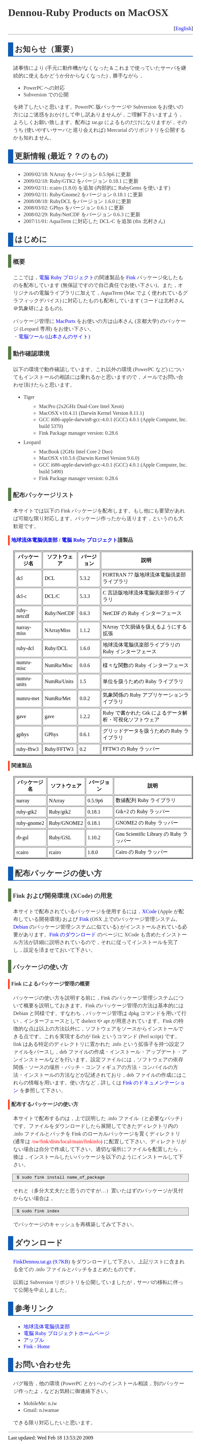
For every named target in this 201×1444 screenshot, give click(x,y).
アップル (34, 1340)
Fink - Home (37, 1346)
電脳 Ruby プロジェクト (66, 277)
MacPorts (65, 321)
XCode (149, 911)
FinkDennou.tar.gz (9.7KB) (41, 1261)
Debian (20, 927)
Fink (131, 277)
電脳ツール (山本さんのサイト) (54, 336)
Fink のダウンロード (72, 934)
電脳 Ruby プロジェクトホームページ (67, 1333)
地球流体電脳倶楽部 (34, 540)
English (183, 28)
